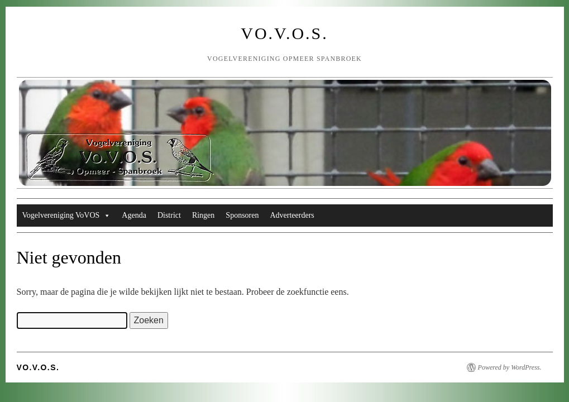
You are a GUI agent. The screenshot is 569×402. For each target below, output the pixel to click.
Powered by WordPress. (510, 367)
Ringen (203, 215)
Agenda (134, 215)
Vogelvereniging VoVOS (66, 215)
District (169, 215)
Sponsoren (242, 215)
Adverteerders (292, 215)
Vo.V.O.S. (284, 33)
